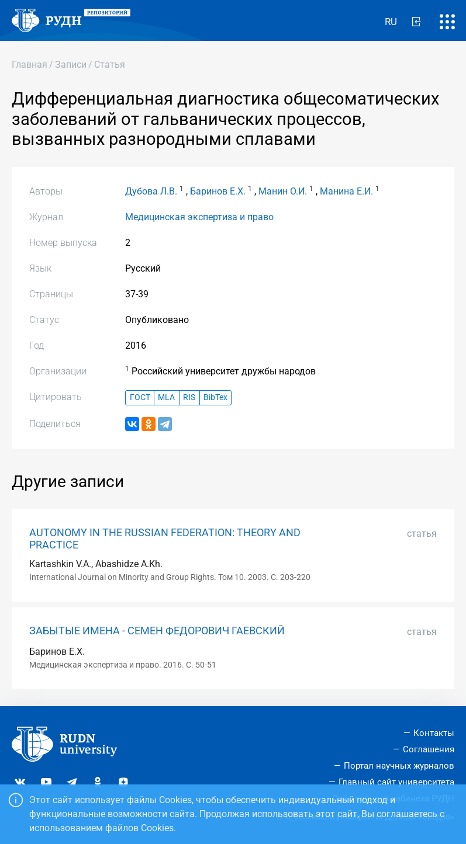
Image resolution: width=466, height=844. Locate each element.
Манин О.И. (282, 191)
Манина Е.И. (346, 191)
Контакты (433, 733)
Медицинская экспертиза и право (199, 217)
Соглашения (428, 749)
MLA (166, 397)
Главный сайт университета (396, 782)
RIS (189, 397)
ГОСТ (140, 397)
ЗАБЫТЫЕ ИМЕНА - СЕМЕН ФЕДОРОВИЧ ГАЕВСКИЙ (157, 631)
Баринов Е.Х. (218, 191)
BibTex (215, 397)
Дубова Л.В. (151, 191)
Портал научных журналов (399, 765)
